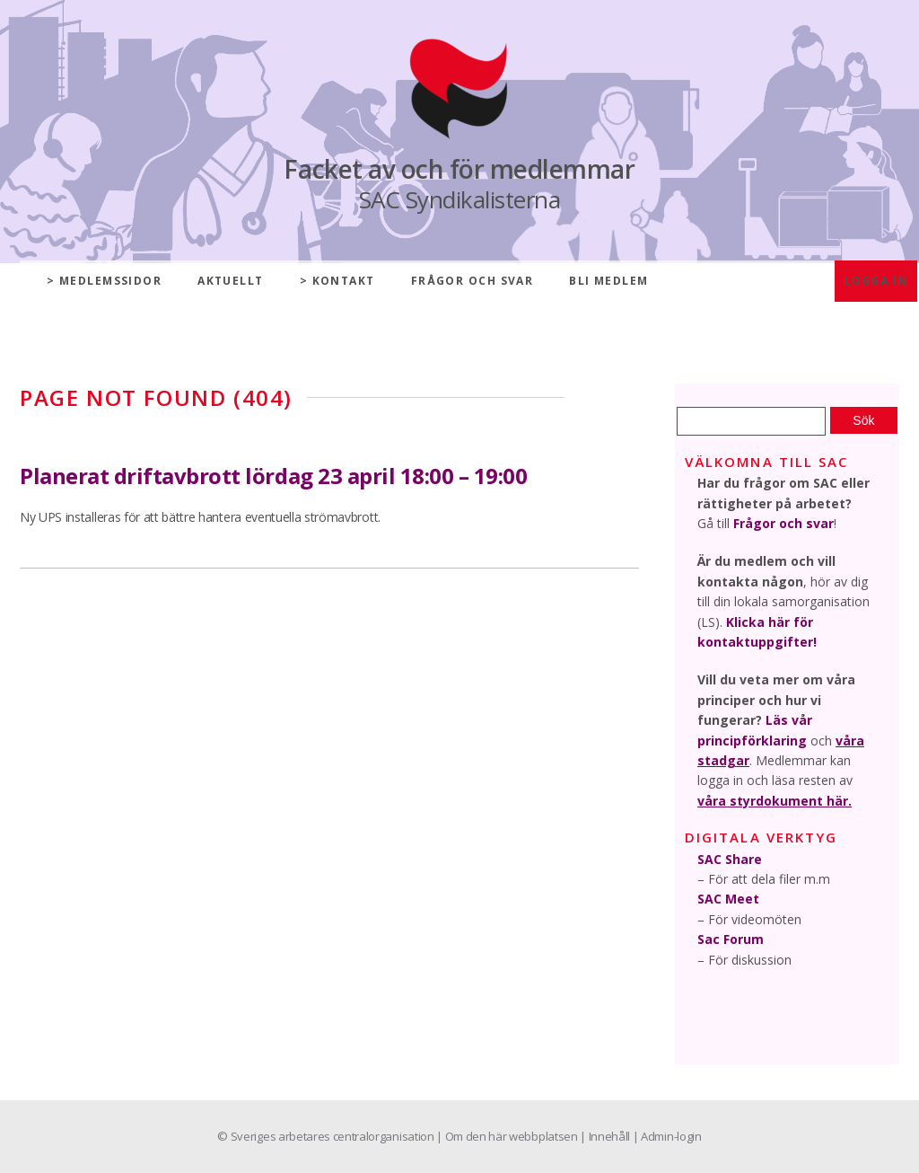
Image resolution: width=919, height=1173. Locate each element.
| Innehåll (606, 1136)
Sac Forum (730, 939)
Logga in (876, 280)
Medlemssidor (110, 280)
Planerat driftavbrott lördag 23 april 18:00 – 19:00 (274, 475)
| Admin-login (667, 1136)
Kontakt (343, 280)
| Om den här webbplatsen (508, 1136)
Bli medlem (608, 280)
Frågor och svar (472, 280)
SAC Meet (728, 898)
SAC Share (729, 859)
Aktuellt (230, 280)
